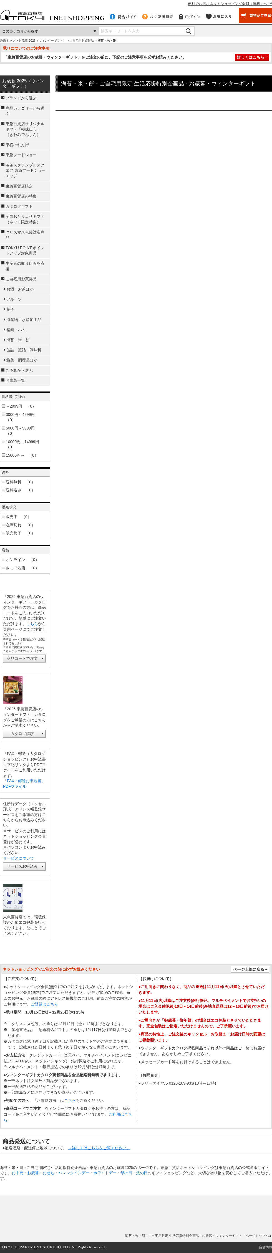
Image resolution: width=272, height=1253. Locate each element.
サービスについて (18, 858)
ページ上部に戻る (248, 969)
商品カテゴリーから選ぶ (25, 111)
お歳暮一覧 (15, 380)
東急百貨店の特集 (21, 196)
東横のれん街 (17, 145)
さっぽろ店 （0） (22, 568)
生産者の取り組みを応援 (25, 266)
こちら (32, 624)
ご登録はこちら (44, 1004)
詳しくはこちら (250, 57)
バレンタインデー (73, 1173)
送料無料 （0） (20, 482)
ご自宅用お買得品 (81, 40)
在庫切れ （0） (20, 525)
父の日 (142, 1173)
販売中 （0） (18, 516)
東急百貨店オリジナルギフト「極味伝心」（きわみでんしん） (25, 129)
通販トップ (7, 40)
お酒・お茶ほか (20, 289)
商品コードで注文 (22, 658)
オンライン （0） (22, 559)
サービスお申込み (22, 866)
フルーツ (14, 299)
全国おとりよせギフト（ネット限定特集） (25, 219)
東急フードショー (21, 155)
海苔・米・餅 (18, 340)
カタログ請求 (22, 733)
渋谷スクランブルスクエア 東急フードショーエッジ (26, 170)
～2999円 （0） (21, 406)
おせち (48, 1173)
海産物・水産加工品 (23, 319)
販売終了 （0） (20, 533)
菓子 (10, 309)
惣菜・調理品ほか (21, 360)
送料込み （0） (20, 490)
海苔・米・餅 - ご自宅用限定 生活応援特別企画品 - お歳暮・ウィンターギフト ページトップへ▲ (198, 1236)
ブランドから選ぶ (21, 98)
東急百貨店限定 (19, 186)
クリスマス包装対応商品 (25, 235)
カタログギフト (19, 206)
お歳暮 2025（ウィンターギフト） (42, 40)
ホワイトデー (105, 1173)
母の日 (126, 1173)
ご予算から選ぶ (19, 370)
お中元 (17, 1173)
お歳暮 (33, 1173)
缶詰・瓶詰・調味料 (23, 350)
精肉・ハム (16, 329)
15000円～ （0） (22, 455)
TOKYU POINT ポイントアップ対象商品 (25, 251)
